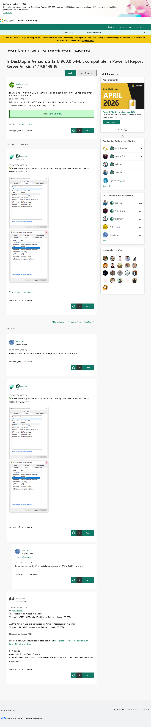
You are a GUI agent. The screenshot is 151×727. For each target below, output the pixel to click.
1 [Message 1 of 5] (17, 130)
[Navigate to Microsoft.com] (7, 20)
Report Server (83, 50)
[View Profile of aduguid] (23, 155)
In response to (23, 557)
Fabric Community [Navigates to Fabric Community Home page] (27, 20)
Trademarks (145, 709)
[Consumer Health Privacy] (34, 718)
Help (129, 27)
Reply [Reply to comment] (88, 306)
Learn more (7, 12)
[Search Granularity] (74, 32)
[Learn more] (111, 122)
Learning (99, 20)
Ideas (66, 20)
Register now (88, 40)
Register (111, 27)
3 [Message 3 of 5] (17, 300)
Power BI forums (16, 50)
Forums (43, 20)
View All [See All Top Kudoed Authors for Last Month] (107, 240)
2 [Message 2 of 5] (17, 669)
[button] (70, 73)
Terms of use (133, 709)
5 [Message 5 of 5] (17, 361)
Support (110, 20)
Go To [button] (138, 27)
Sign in (121, 27)
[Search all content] (116, 32)
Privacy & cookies (117, 709)
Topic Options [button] (86, 73)
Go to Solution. (55, 113)
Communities (77, 20)
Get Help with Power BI (57, 50)
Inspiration (55, 20)
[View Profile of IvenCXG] (19, 341)
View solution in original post (22, 292)
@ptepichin (17, 610)
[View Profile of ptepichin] (19, 84)
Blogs (89, 20)
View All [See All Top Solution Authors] (107, 185)
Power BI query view (24, 124)
